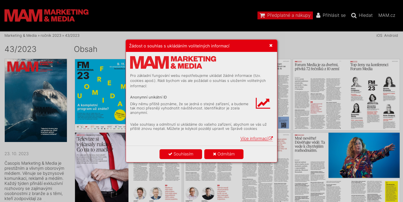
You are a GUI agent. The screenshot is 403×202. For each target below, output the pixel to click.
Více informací (256, 138)
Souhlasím (180, 154)
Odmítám (224, 154)
